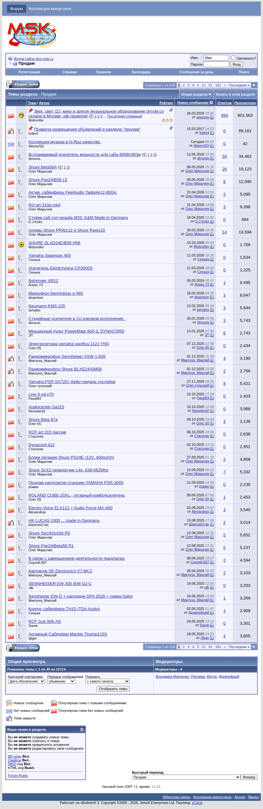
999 (224, 115)
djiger (32, 638)
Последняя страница (124, 116)
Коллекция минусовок (50, 8)
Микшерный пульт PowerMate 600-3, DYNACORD (76, 331)
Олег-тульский (40, 386)
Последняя (239, 85)
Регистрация (29, 72)
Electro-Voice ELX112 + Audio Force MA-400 (70, 507)
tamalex (34, 310)
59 (224, 156)
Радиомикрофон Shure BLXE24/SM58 (65, 369)
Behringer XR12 (43, 280)
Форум (16, 8)
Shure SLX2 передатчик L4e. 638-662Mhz (68, 470)
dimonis (34, 159)
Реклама (198, 676)
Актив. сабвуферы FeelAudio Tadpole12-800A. (72, 192)
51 (210, 85)
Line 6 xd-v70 (41, 394)
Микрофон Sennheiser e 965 (55, 293)
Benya (212, 676)
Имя (194, 58)
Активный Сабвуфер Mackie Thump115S (67, 634)
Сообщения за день (196, 72)
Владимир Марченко (172, 676)
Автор (44, 103)
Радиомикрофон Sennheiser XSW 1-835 (66, 356)
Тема (32, 103)
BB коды (14, 756)
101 (218, 85)
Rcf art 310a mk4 (44, 205)
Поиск (244, 72)
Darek (33, 626)
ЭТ (30, 335)
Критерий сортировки (25, 677)
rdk (30, 588)
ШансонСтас (38, 525)
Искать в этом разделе (235, 94)
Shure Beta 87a (43, 419)
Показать (92, 677)
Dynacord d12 (41, 444)
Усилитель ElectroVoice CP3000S (60, 268)
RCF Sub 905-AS (44, 621)
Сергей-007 (37, 562)
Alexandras (37, 512)
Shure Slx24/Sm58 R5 (49, 533)
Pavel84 (34, 398)
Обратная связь (176, 797)
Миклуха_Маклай (42, 361)
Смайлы (14, 760)
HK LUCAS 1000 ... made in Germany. (64, 520)
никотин (202, 117)
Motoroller (36, 120)
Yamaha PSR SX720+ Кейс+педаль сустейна (71, 381)
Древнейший (198, 612)
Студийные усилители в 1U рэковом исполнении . (77, 318)
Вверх (253, 797)
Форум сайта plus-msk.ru (33, 59)
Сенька (34, 260)
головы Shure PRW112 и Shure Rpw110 (66, 230)
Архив (240, 797)
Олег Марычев (40, 171)
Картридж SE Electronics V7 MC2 (60, 571)
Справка (69, 72)
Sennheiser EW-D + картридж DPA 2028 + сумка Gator (80, 596)
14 (224, 232)
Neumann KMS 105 (46, 306)
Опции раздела (194, 94)
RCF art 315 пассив (47, 432)
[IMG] (12, 764)
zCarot (197, 803)
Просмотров (245, 103)
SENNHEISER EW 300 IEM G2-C (60, 583)
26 (224, 169)
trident (33, 133)
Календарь (141, 72)
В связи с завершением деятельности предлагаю (76, 558)
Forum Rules (18, 775)
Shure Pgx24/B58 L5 (47, 179)
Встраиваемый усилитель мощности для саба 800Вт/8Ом (84, 154)
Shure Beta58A (42, 167)
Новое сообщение (192, 102)
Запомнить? (243, 58)
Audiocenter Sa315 (46, 406)
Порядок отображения (65, 677)
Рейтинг (166, 103)
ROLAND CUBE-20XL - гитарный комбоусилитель (76, 495)
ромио (33, 487)
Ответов (224, 103)
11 (204, 85)
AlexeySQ (36, 146)
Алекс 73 (35, 285)
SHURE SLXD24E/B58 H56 (54, 242)
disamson (35, 297)
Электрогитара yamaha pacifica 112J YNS (68, 343)
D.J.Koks (35, 222)
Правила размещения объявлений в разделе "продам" (87, 129)
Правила (103, 72)
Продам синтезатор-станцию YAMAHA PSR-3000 (75, 482)
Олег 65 (34, 348)
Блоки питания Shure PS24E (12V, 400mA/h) (71, 457)
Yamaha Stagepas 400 (49, 255)
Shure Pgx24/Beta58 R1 (51, 545)
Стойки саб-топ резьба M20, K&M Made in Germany (78, 217)
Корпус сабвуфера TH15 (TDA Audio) (64, 608)
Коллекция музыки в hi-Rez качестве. (64, 141)
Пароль (197, 64)
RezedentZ (36, 411)
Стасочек (35, 436)
